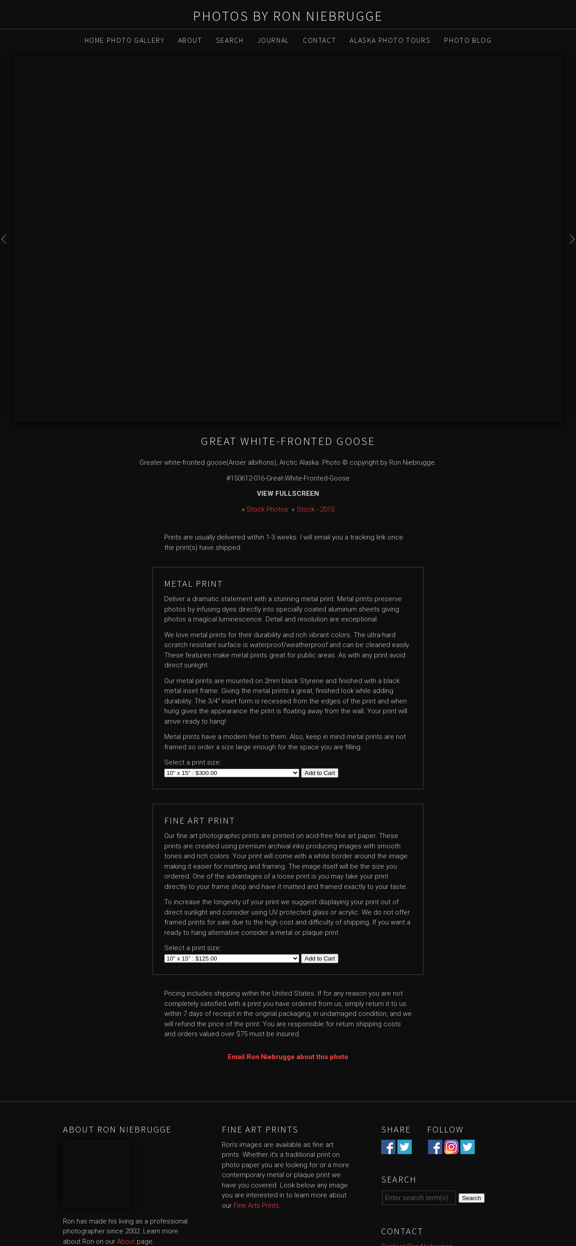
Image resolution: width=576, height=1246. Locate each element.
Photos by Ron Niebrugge (288, 15)
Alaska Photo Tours (390, 40)
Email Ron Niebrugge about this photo (288, 1057)
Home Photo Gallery (125, 40)
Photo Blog (467, 40)
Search (230, 40)
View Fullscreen (288, 493)
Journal (273, 40)
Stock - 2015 (315, 509)
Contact (319, 40)
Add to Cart (320, 773)
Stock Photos (267, 509)
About (190, 40)
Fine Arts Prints (256, 1205)
